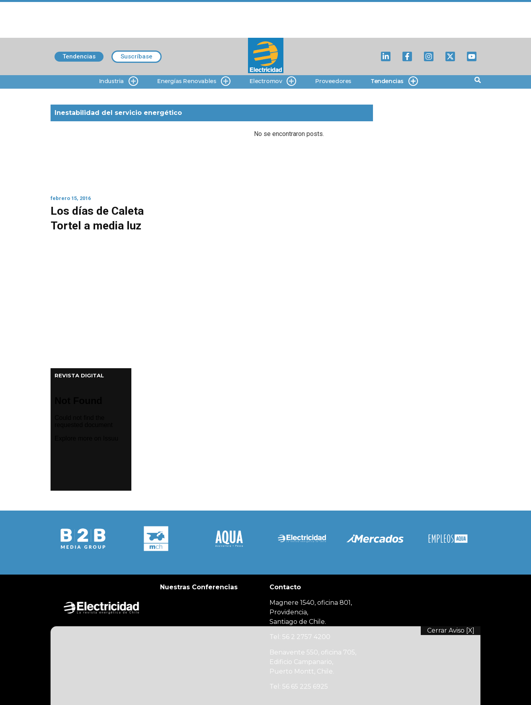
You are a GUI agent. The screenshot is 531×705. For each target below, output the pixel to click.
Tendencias (394, 81)
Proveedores (333, 81)
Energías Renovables (193, 81)
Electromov (273, 81)
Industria (118, 81)
